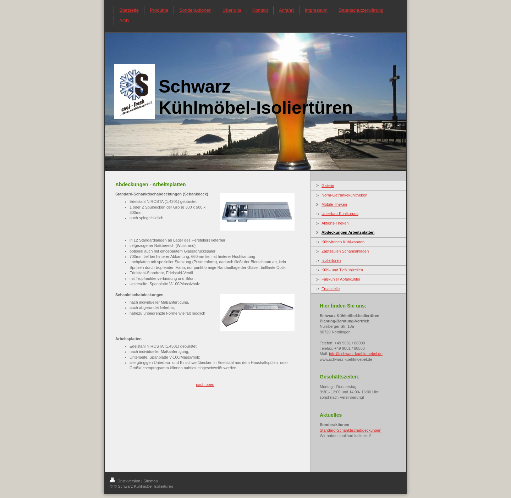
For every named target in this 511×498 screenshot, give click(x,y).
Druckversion (125, 481)
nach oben (205, 384)
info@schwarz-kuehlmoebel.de (356, 354)
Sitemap (150, 481)
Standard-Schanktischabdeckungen (350, 430)
